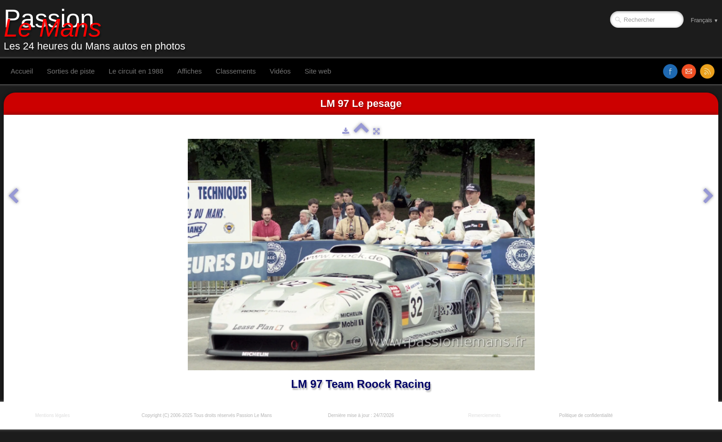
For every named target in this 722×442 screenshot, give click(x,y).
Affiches (189, 71)
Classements (236, 71)
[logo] (98, 29)
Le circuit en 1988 (136, 71)
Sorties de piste (70, 71)
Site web (318, 71)
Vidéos (280, 71)
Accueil (22, 71)
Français (704, 20)
